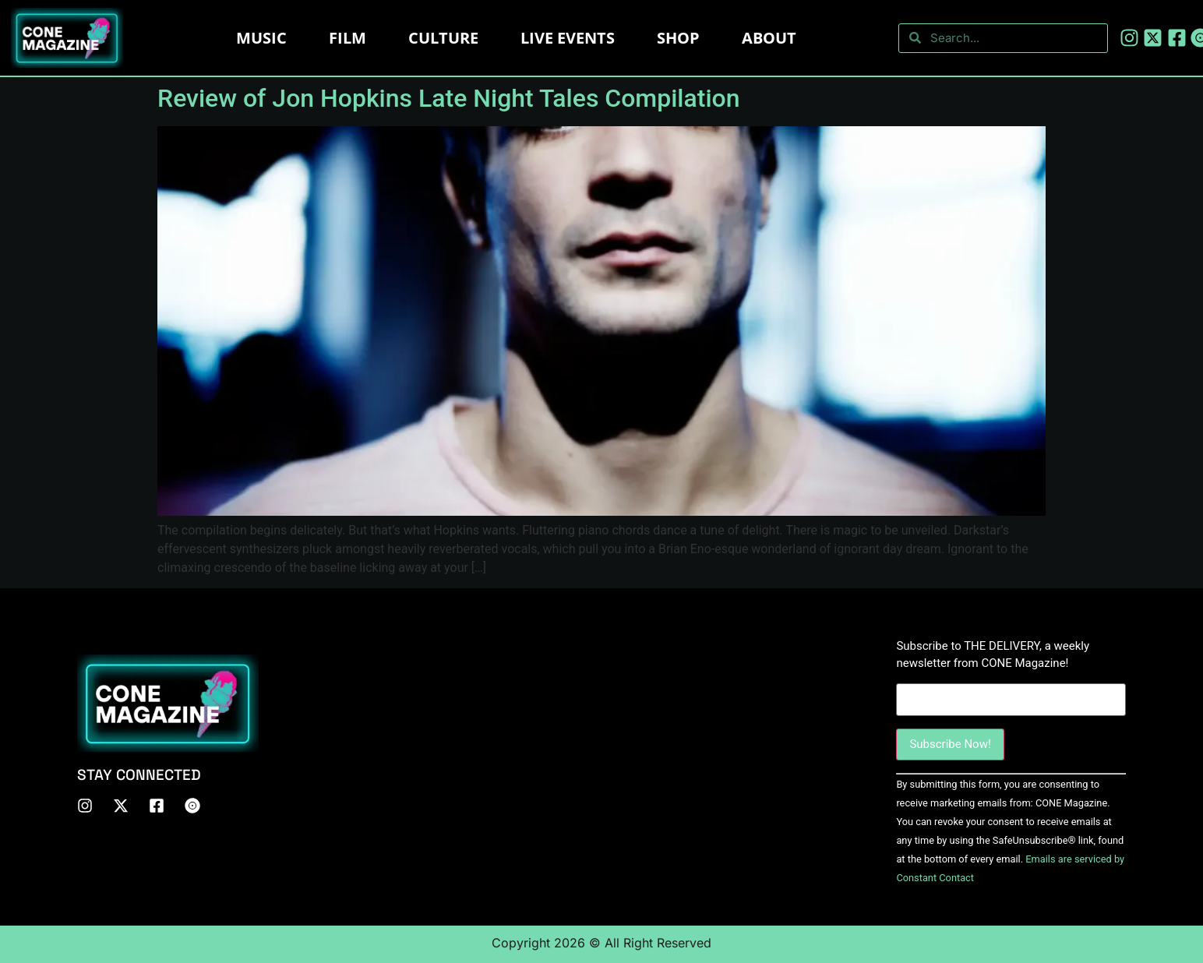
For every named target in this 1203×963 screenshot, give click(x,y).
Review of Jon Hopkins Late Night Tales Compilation (448, 98)
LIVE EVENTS (567, 37)
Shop (678, 37)
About (769, 37)
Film (347, 37)
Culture (443, 37)
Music (261, 37)
